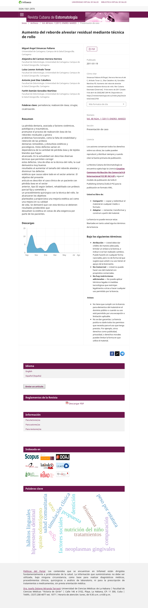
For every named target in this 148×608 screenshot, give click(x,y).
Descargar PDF (75, 403)
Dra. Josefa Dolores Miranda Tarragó (42, 588)
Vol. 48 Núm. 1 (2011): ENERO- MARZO (59, 23)
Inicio (24, 23)
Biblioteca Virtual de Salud (113, 2)
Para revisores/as (33, 429)
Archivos (34, 23)
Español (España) (33, 375)
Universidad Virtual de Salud (85, 2)
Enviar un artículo (34, 386)
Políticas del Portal (34, 571)
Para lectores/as (33, 420)
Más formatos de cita (98, 104)
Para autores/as (33, 424)
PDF (93, 49)
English (29, 371)
